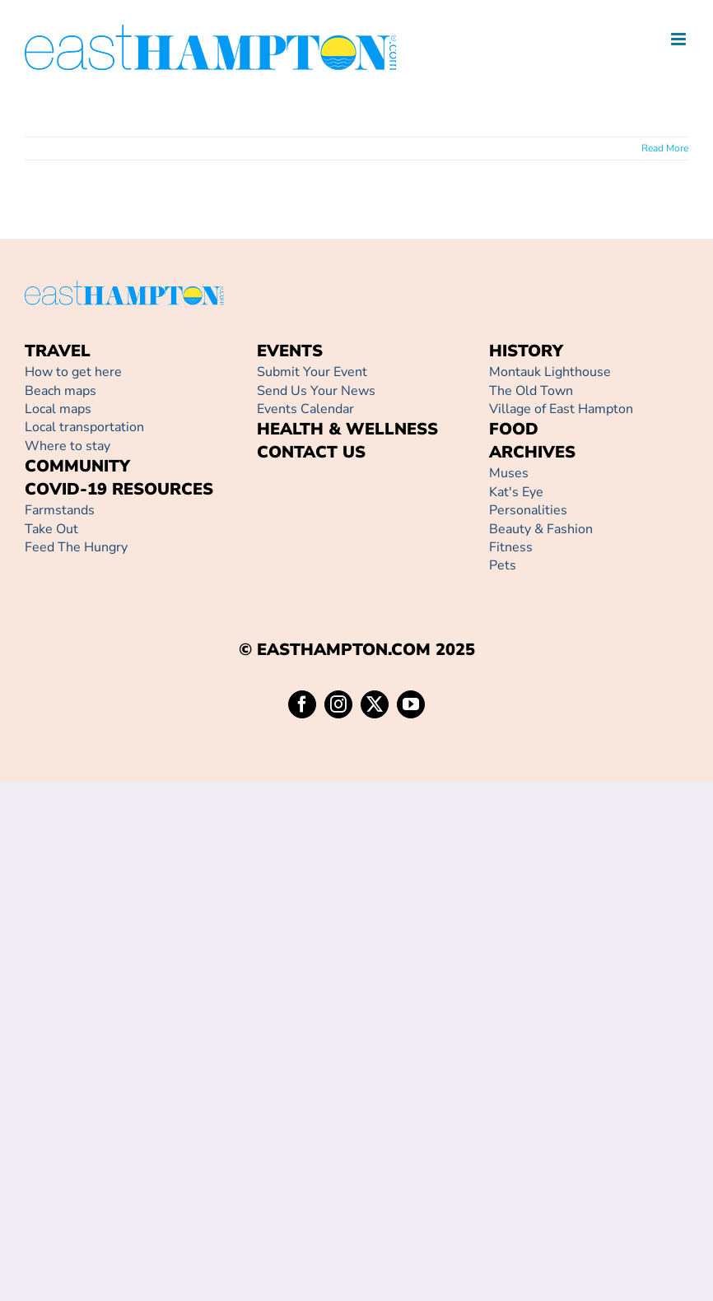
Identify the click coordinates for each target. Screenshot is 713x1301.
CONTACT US (311, 452)
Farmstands (60, 510)
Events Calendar (305, 409)
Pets (502, 565)
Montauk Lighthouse (550, 372)
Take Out (51, 529)
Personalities (528, 510)
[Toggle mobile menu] (679, 39)
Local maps (58, 409)
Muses (509, 473)
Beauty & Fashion (541, 529)
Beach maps (60, 391)
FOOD (513, 429)
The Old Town (531, 391)
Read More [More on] (664, 148)
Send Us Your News (316, 391)
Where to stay (67, 446)
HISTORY (526, 351)
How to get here (73, 372)
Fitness (511, 547)
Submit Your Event (312, 372)
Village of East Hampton (561, 409)
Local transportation (84, 427)
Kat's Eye (516, 492)
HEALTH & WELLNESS (347, 429)
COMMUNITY (77, 466)
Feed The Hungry (76, 547)
